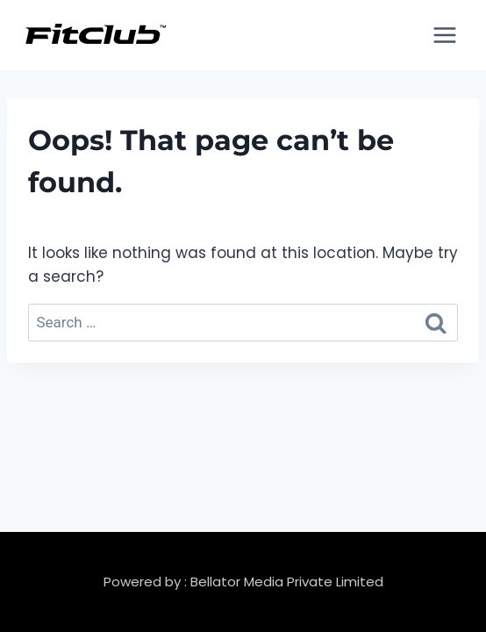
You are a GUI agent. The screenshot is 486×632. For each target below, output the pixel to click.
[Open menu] (444, 35)
